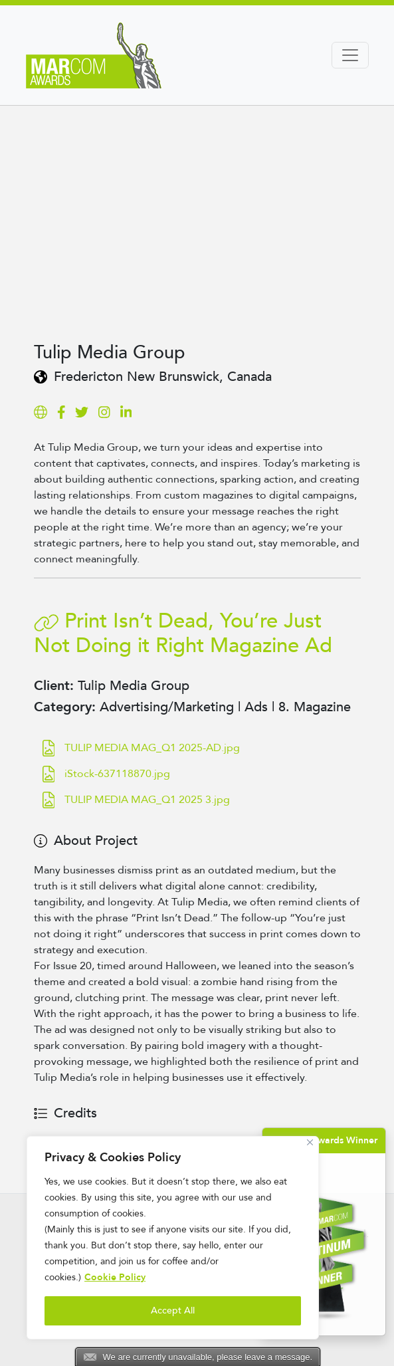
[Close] (310, 1142)
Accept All (173, 1310)
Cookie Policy (115, 1277)
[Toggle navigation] (350, 55)
